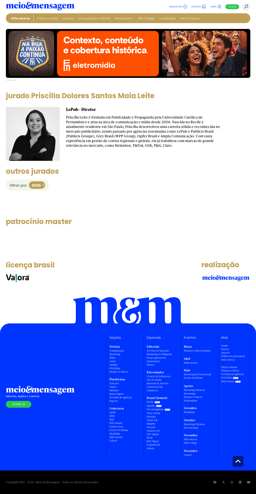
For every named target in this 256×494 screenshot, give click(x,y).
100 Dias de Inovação (158, 350)
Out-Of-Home (154, 380)
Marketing (114, 354)
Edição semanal (229, 367)
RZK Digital (153, 441)
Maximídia (114, 433)
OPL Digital (153, 434)
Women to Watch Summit (197, 350)
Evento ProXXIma (118, 430)
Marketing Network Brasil (197, 374)
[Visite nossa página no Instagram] (232, 482)
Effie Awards (20, 18)
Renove (225, 349)
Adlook (150, 448)
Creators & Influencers (159, 376)
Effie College (146, 18)
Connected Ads (155, 387)
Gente (112, 361)
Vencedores (122, 18)
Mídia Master (191, 362)
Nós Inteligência (155, 409)
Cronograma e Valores (94, 18)
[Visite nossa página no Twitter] (223, 482)
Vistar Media (153, 413)
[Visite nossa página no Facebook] (214, 482)
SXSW (112, 412)
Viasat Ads (152, 420)
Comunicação (116, 350)
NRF (111, 419)
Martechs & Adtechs (157, 383)
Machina (151, 416)
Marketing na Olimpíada (159, 354)
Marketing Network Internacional (194, 426)
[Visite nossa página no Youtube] (248, 482)
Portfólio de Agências (120, 397)
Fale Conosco (189, 18)
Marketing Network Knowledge (194, 391)
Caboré (113, 440)
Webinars (114, 390)
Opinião (113, 364)
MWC (112, 416)
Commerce (152, 390)
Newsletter (178, 7)
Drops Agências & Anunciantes (156, 359)
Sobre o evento (48, 18)
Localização (167, 18)
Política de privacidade (233, 356)
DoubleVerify (153, 444)
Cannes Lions (116, 426)
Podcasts (114, 383)
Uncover (151, 427)
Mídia (112, 357)
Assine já (18, 404)
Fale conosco (228, 359)
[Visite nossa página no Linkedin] (240, 482)
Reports (113, 401)
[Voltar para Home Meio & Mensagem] (40, 6)
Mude (150, 437)
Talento (151, 364)
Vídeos (113, 387)
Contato (198, 7)
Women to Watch (230, 370)
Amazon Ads (153, 430)
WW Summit (115, 423)
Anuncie (225, 352)
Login (215, 7)
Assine (232, 6)
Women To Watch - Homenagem (194, 398)
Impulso (151, 405)
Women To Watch (118, 371)
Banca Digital (116, 394)
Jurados (68, 18)
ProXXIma (114, 368)
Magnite (151, 423)
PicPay (150, 402)
